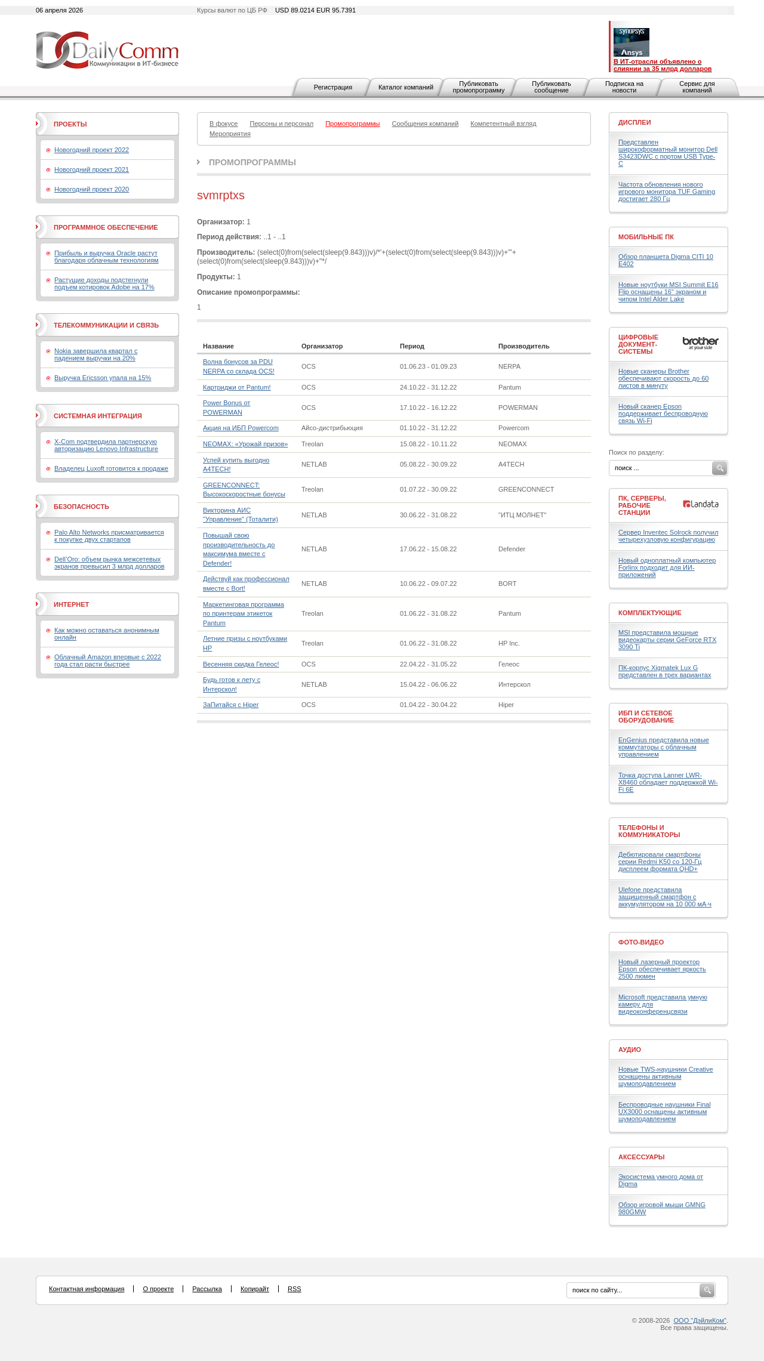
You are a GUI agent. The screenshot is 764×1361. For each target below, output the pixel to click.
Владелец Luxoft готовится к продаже (111, 468)
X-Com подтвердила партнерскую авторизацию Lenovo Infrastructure (106, 445)
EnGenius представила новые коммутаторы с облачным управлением (663, 747)
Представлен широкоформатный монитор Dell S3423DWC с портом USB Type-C (667, 152)
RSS (294, 1288)
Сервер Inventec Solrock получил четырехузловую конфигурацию (668, 536)
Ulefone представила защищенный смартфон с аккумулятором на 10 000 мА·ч (664, 897)
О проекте (158, 1288)
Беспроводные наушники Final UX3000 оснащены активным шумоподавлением (664, 1111)
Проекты (70, 124)
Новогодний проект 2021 (91, 169)
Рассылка (207, 1288)
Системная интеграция (98, 415)
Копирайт (255, 1288)
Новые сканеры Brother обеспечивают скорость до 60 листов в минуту (663, 378)
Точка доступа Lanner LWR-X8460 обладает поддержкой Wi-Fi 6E (668, 782)
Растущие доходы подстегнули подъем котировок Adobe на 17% (104, 283)
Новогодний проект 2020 (91, 189)
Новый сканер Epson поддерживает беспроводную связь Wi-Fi (663, 413)
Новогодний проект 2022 (91, 149)
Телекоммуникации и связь (106, 325)
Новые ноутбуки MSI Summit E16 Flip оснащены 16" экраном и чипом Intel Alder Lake (668, 292)
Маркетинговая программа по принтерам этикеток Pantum (243, 614)
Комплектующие (650, 612)
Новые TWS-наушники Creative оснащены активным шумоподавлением (665, 1076)
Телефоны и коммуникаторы (649, 831)
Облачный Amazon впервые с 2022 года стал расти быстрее (107, 660)
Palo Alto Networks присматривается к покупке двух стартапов (109, 536)
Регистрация (333, 87)
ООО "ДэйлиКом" (700, 1320)
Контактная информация (86, 1288)
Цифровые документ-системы (638, 344)
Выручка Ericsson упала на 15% (102, 377)
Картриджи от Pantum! (237, 387)
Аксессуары (641, 1157)
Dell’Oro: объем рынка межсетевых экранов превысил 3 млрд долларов (109, 562)
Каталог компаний (405, 87)
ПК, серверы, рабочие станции (642, 505)
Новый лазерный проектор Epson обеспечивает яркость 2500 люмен (662, 969)
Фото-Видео (641, 942)
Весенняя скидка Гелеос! (241, 664)
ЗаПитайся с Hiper (230, 704)
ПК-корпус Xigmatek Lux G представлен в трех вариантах (664, 671)
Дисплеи (634, 122)
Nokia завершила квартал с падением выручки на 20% (95, 354)
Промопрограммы (252, 162)
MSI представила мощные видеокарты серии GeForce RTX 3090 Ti (667, 639)
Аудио (629, 1049)
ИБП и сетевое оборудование (646, 716)
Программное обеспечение (106, 227)
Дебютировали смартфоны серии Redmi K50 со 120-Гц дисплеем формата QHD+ (660, 861)
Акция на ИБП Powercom (241, 427)
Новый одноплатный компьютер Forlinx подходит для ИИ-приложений (667, 567)
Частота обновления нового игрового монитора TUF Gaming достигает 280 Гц (666, 191)
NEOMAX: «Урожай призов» (245, 444)
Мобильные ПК (646, 236)
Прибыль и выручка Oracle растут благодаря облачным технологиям (106, 256)
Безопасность (81, 506)
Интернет (71, 604)
